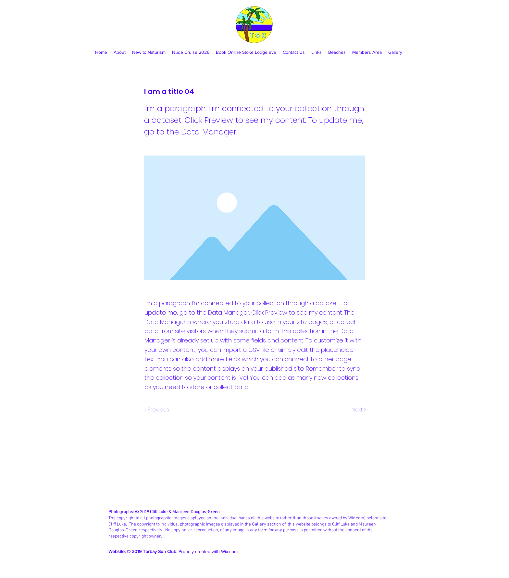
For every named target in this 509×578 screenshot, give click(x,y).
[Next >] (358, 409)
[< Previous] (157, 409)
